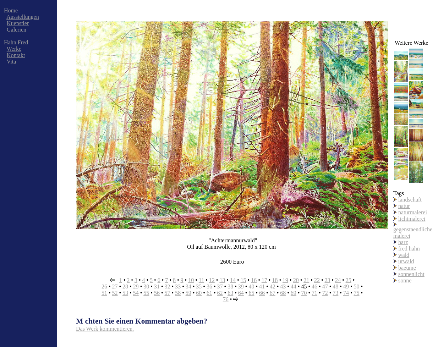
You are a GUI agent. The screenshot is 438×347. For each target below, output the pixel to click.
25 (348, 280)
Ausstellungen (22, 17)
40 (251, 286)
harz (403, 242)
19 (285, 280)
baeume (407, 268)
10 (191, 280)
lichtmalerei (411, 219)
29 (136, 286)
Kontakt (16, 55)
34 (188, 286)
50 (357, 286)
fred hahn (409, 249)
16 (254, 280)
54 (136, 293)
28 (125, 286)
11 (201, 280)
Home (11, 10)
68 (283, 293)
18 (275, 280)
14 (233, 280)
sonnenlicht (411, 274)
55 (146, 293)
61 (209, 293)
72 (325, 293)
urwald (406, 261)
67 (272, 293)
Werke (14, 49)
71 (314, 293)
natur (404, 206)
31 (157, 286)
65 (251, 293)
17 (264, 280)
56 (157, 293)
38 (230, 286)
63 (230, 293)
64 (241, 293)
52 (114, 293)
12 (212, 280)
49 (346, 286)
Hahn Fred (16, 42)
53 (125, 293)
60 (199, 293)
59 (188, 293)
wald (403, 255)
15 (243, 280)
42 (272, 286)
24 (338, 280)
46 (314, 286)
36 (209, 286)
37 (220, 286)
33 (178, 286)
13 (222, 280)
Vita (11, 62)
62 (220, 293)
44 (293, 286)
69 (293, 293)
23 (327, 280)
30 (146, 286)
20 (296, 280)
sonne (404, 280)
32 (167, 286)
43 (283, 286)
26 (104, 286)
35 (199, 286)
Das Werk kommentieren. (105, 329)
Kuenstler (18, 23)
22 (317, 280)
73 (335, 293)
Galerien (16, 30)
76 (226, 299)
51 (104, 293)
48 (335, 286)
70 (304, 293)
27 (114, 286)
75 (357, 293)
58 (178, 293)
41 (262, 286)
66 (262, 293)
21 (306, 280)
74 (346, 293)
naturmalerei (412, 212)
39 (241, 286)
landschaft (410, 200)
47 (325, 286)
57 (167, 293)
